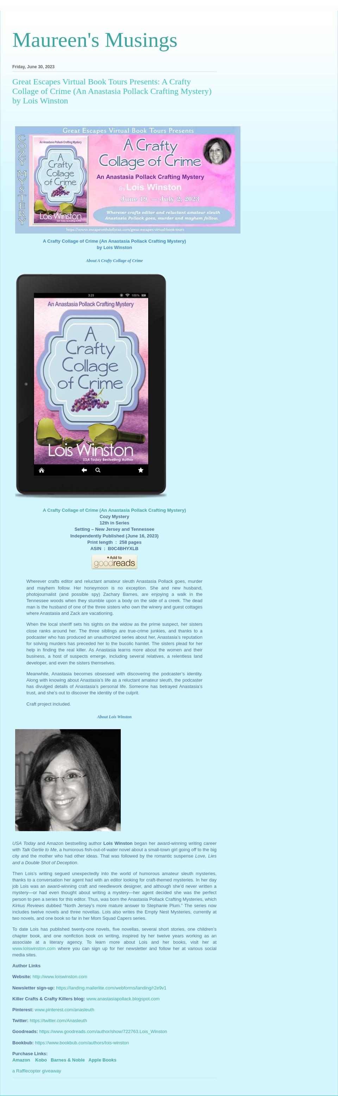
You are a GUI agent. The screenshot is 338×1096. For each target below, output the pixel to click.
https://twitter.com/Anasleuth (58, 1020)
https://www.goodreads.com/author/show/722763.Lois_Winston (103, 1031)
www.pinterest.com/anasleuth (64, 1009)
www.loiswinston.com (34, 948)
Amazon (21, 1060)
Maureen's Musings (94, 39)
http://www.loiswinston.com (60, 976)
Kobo (41, 1060)
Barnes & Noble (68, 1060)
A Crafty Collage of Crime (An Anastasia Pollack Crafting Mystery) (114, 510)
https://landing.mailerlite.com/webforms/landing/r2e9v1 (111, 987)
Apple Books (102, 1060)
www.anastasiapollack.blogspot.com (122, 998)
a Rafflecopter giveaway (36, 1070)
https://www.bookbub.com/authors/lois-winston (82, 1042)
